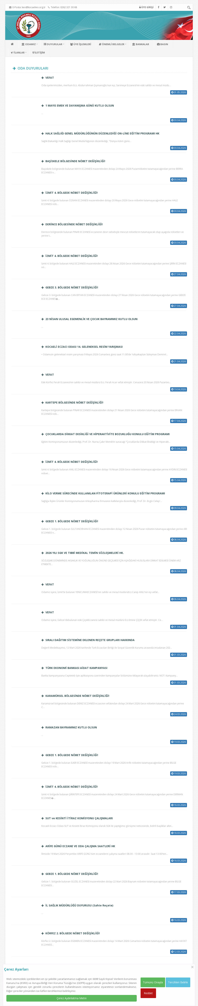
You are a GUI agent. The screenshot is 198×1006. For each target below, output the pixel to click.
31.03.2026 (178, 654)
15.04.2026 (178, 448)
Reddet (148, 993)
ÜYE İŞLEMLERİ (80, 44)
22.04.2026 (178, 333)
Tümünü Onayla (153, 982)
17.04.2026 (178, 421)
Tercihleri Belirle (178, 982)
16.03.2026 (178, 920)
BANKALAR (140, 44)
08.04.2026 (178, 539)
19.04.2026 (178, 389)
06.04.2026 (178, 599)
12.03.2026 (178, 951)
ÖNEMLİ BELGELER (111, 44)
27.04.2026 (178, 274)
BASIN (162, 44)
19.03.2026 (178, 742)
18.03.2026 (178, 805)
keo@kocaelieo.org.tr (33, 7)
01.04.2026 (178, 626)
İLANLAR (18, 52)
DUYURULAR (53, 44)
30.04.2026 (178, 120)
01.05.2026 (178, 92)
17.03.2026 (178, 892)
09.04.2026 (178, 508)
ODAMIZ (29, 44)
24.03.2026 (178, 714)
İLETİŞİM (38, 52)
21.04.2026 (178, 361)
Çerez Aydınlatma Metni (71, 998)
